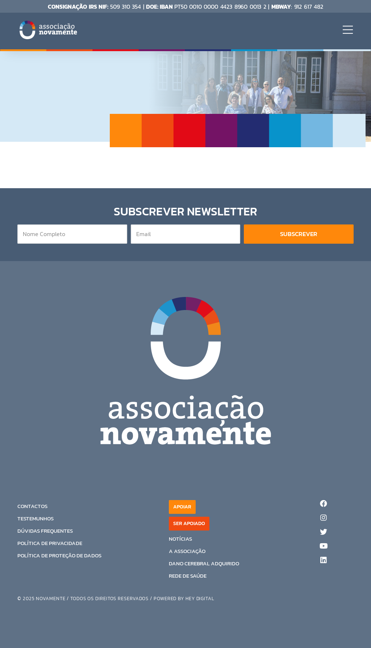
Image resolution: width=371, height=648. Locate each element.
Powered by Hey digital (184, 598)
